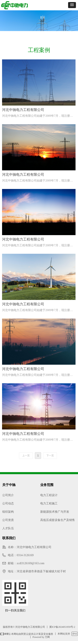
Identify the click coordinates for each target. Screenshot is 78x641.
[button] (72, 5)
